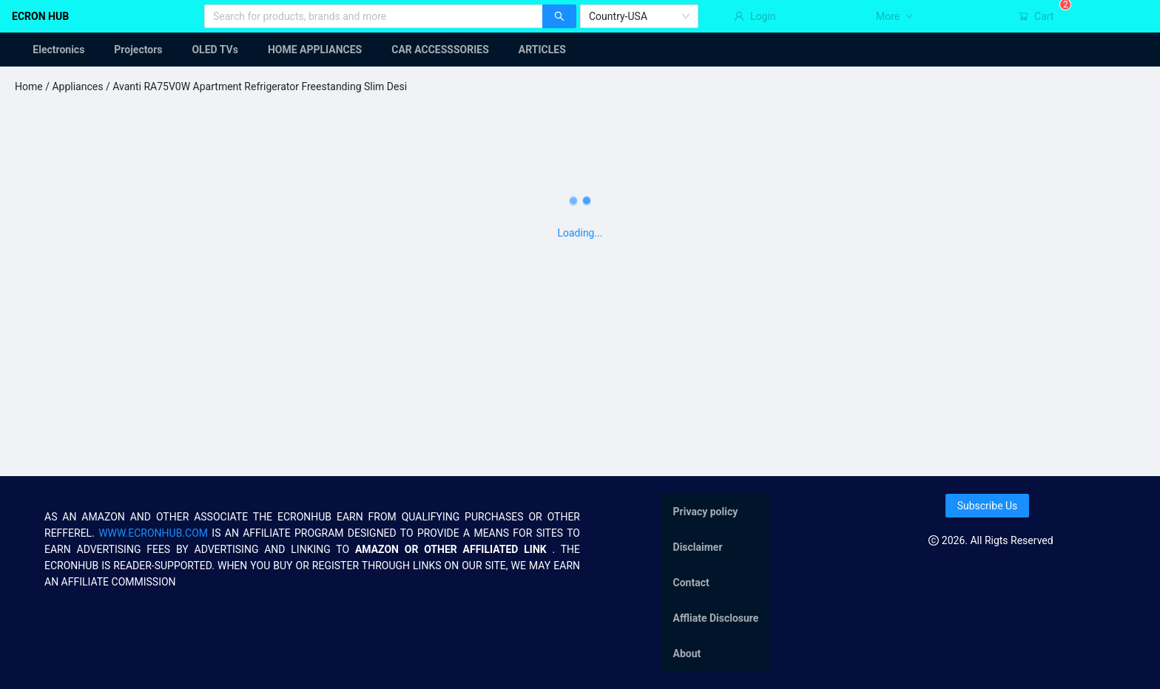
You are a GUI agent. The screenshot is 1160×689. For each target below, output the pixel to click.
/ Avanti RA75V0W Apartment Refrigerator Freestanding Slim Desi (255, 86)
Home (29, 86)
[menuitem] (49, 50)
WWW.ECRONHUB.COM (153, 533)
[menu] (580, 50)
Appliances (77, 86)
